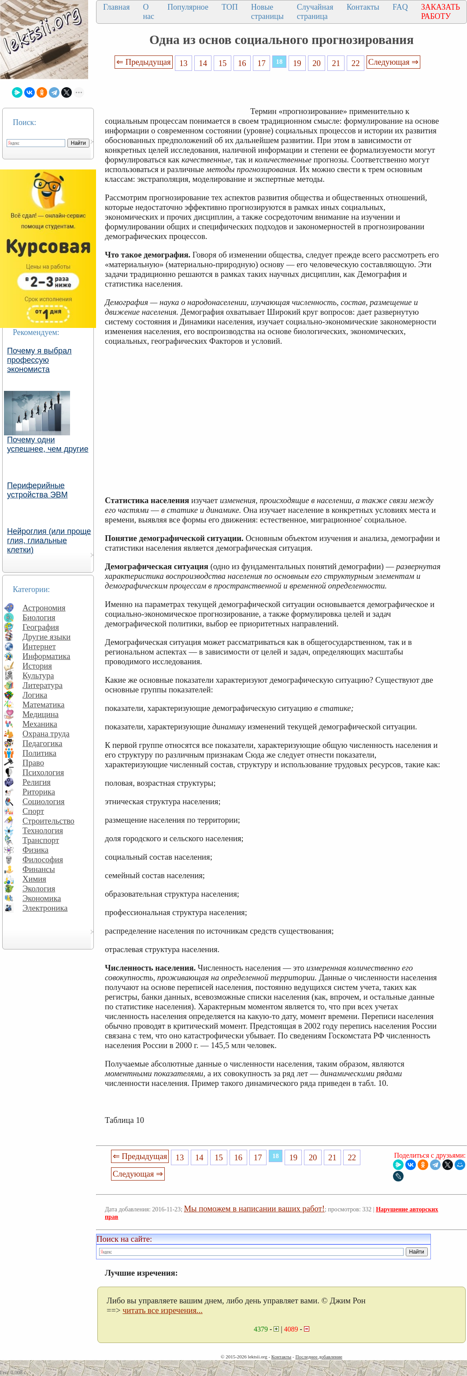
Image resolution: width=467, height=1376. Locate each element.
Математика (43, 704)
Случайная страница (315, 12)
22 (356, 63)
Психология (43, 772)
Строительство (48, 820)
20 (316, 63)
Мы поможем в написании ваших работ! (254, 1208)
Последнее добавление (318, 1356)
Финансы (38, 869)
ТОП (230, 7)
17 (261, 63)
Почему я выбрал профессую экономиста (39, 360)
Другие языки (46, 636)
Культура (38, 675)
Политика (39, 753)
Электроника (45, 907)
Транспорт (40, 840)
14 (203, 63)
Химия (34, 878)
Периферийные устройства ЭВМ (37, 490)
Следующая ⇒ (393, 61)
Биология (39, 617)
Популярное (187, 7)
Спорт (33, 811)
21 (336, 63)
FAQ (400, 7)
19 (297, 63)
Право (33, 762)
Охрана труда (46, 733)
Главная (116, 7)
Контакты (363, 7)
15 (223, 63)
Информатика (46, 656)
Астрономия (44, 607)
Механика (39, 723)
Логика (34, 694)
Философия (42, 859)
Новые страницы (267, 12)
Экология (38, 888)
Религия (36, 782)
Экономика (41, 898)
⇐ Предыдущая (143, 61)
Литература (42, 685)
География (40, 627)
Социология (43, 801)
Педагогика (42, 743)
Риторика (38, 791)
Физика (35, 849)
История (37, 665)
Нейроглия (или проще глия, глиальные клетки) (49, 540)
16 (242, 63)
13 (183, 63)
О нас (148, 12)
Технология (42, 830)
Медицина (40, 714)
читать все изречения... (162, 1310)
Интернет (39, 646)
